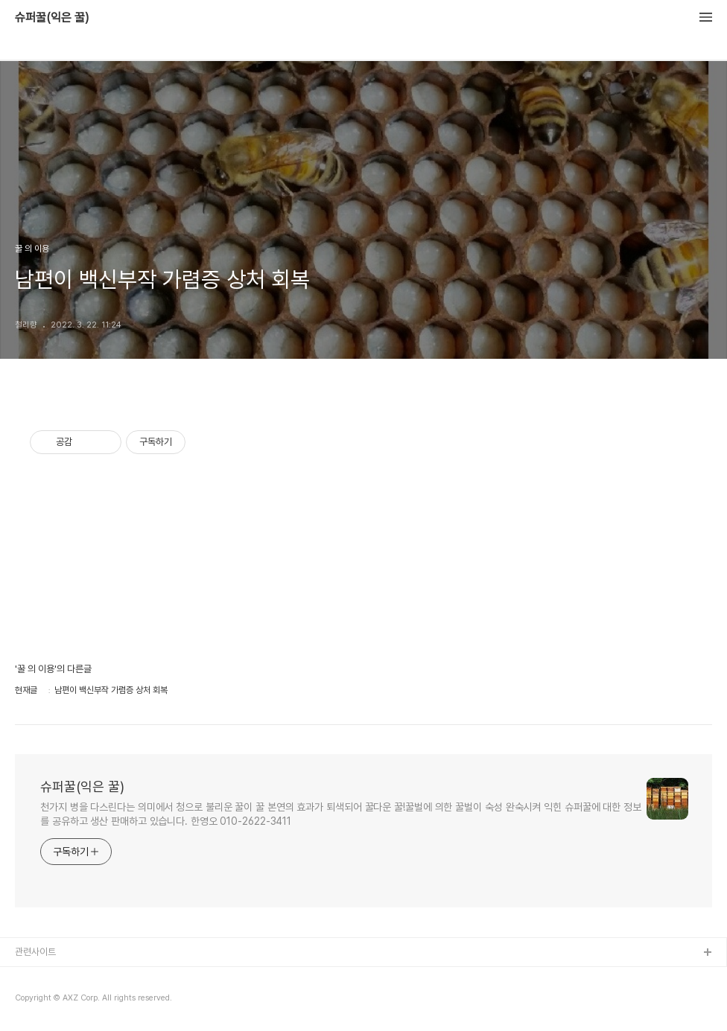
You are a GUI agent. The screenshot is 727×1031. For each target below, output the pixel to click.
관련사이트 (35, 951)
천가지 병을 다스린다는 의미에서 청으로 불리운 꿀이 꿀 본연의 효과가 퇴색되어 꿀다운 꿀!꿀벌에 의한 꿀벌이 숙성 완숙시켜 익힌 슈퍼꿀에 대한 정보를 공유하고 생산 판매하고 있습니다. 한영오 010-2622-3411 (340, 814)
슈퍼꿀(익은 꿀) (52, 18)
